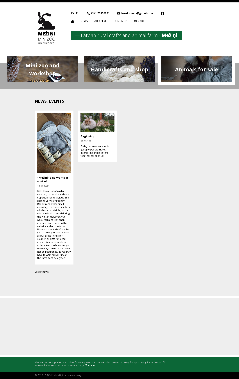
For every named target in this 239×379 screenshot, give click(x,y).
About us (100, 21)
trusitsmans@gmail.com (137, 13)
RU (78, 13)
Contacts (120, 21)
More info (90, 365)
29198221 (100, 13)
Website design (75, 375)
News (84, 21)
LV (72, 13)
